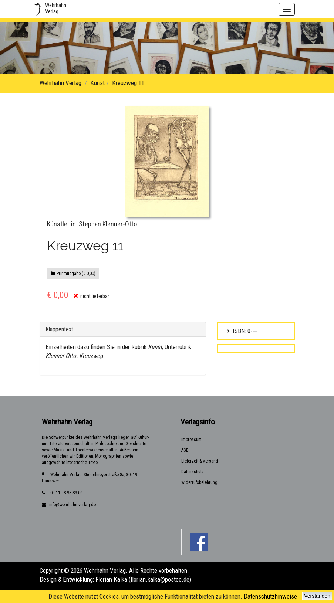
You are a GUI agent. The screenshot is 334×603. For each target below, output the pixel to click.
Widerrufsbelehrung (199, 482)
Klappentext (59, 329)
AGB (185, 450)
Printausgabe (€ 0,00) (73, 273)
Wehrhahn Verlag (60, 83)
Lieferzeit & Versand (199, 461)
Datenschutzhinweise (270, 596)
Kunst (97, 83)
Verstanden (317, 596)
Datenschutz (192, 471)
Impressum (191, 439)
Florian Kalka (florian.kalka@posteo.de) (143, 579)
